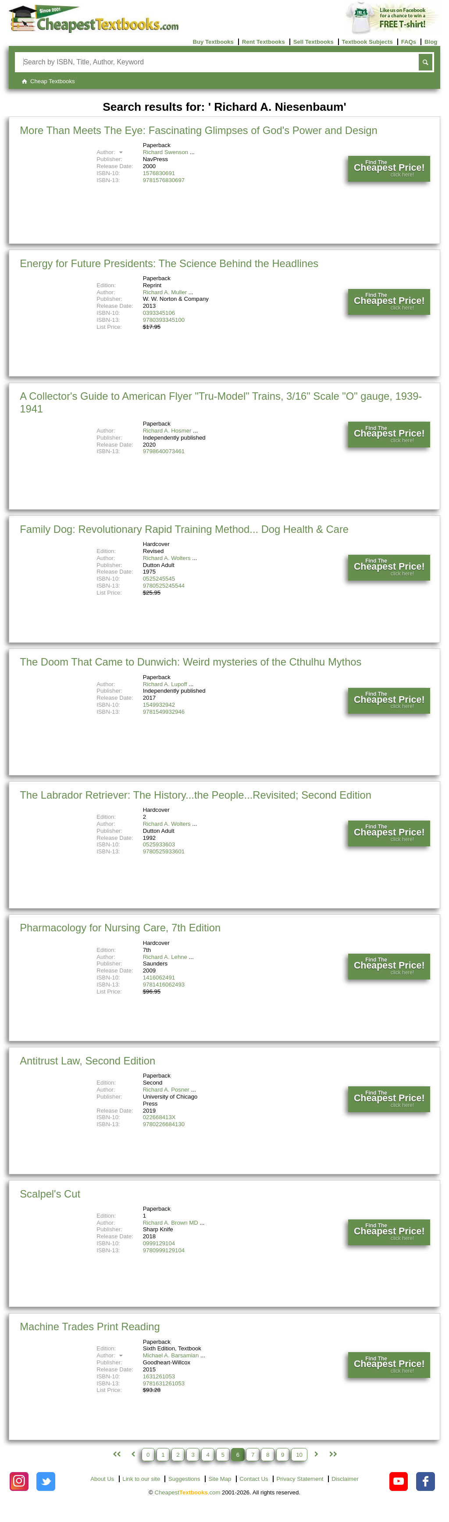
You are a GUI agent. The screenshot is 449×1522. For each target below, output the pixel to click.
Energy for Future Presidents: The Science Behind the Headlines (169, 263)
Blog (430, 42)
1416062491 (159, 977)
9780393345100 (164, 320)
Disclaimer (345, 1479)
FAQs (408, 42)
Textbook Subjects (367, 42)
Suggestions (184, 1479)
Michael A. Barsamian (171, 1355)
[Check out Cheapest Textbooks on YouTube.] (398, 1481)
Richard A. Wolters (167, 558)
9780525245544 (164, 585)
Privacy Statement (299, 1479)
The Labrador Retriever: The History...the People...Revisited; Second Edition (195, 795)
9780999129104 (164, 1250)
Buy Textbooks (213, 42)
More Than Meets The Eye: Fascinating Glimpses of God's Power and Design (199, 130)
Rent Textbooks (263, 42)
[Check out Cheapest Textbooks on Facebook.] (425, 1481)
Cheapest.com (187, 1492)
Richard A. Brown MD (170, 1222)
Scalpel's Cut (50, 1194)
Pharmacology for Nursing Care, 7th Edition (120, 928)
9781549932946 (164, 711)
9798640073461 (164, 451)
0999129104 (159, 1243)
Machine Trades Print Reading (90, 1326)
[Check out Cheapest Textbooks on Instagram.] (19, 1481)
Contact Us (253, 1479)
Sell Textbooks (313, 42)
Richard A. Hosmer (167, 430)
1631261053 (159, 1376)
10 (299, 1454)
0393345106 (159, 313)
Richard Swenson (165, 152)
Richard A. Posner (166, 1089)
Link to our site (141, 1479)
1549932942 (159, 704)
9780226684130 (164, 1124)
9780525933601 (164, 851)
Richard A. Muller (165, 292)
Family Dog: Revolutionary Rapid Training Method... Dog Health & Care (184, 529)
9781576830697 (164, 180)
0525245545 (159, 578)
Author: (110, 152)
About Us (102, 1479)
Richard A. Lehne (165, 957)
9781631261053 (164, 1383)
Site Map (219, 1479)
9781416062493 (164, 984)
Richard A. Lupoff (165, 684)
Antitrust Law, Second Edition (87, 1061)
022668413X (159, 1117)
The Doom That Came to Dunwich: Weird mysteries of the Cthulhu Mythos (190, 662)
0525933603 (159, 844)
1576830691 (159, 173)
